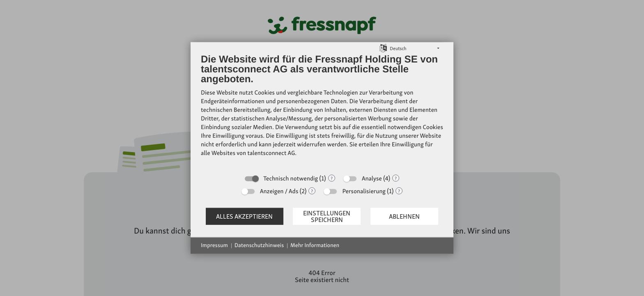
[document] (322, 111)
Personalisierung (363, 191)
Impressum (214, 245)
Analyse (372, 178)
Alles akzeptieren (244, 216)
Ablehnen (404, 216)
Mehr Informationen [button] (314, 245)
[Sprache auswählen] (383, 47)
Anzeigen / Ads (279, 191)
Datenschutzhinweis (259, 245)
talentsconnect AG (271, 153)
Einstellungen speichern (326, 216)
